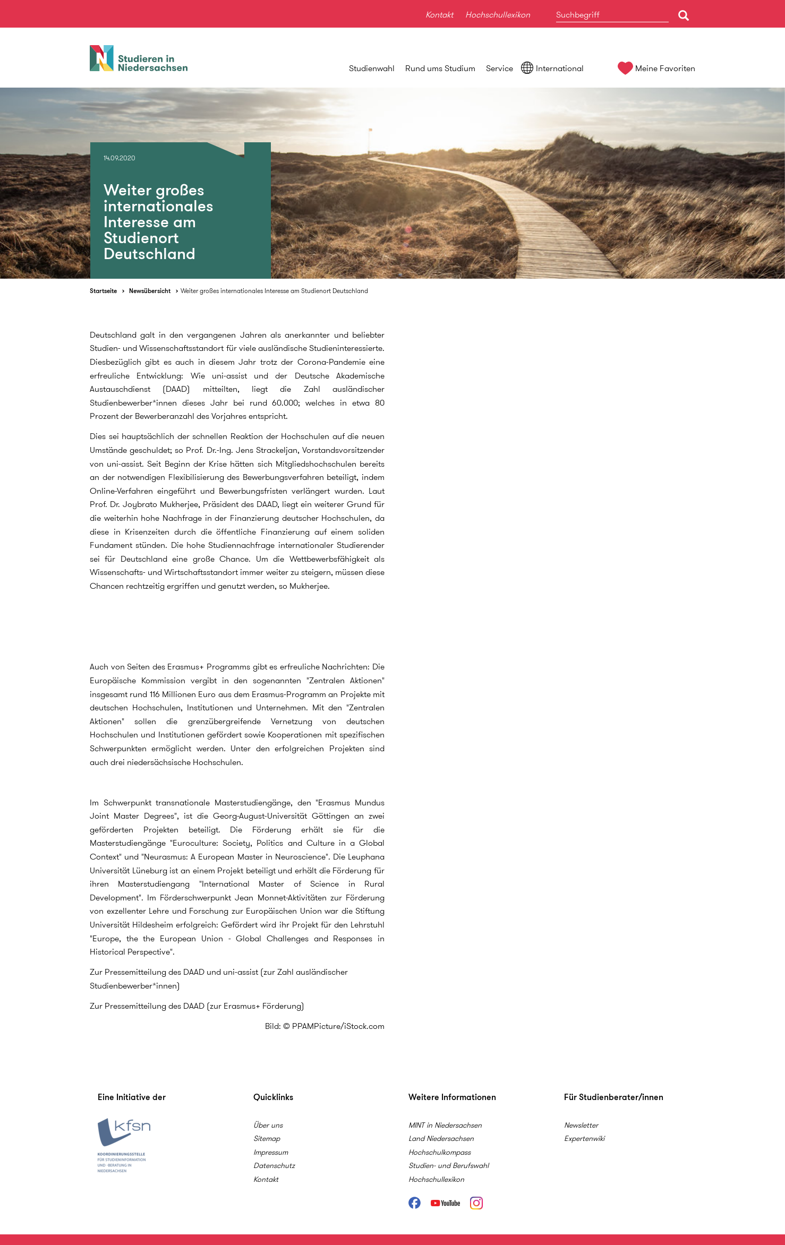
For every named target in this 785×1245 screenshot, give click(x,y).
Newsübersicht (149, 290)
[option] (392, 183)
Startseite (103, 290)
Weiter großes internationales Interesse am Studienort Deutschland (274, 290)
